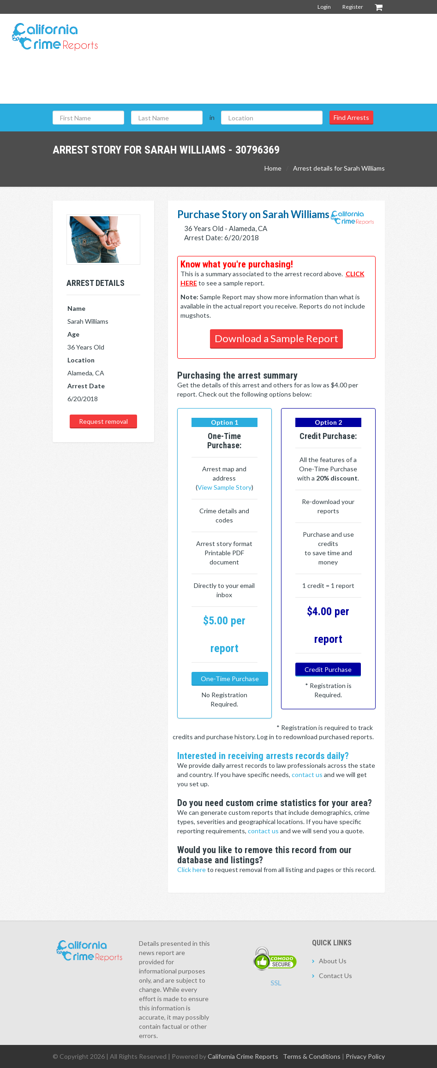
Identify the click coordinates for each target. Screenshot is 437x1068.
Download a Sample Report (276, 338)
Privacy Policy (365, 1056)
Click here (192, 869)
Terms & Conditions (312, 1056)
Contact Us (335, 975)
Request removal (103, 421)
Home (272, 168)
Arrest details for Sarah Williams (339, 168)
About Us (333, 961)
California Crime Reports (243, 1056)
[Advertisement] (262, 82)
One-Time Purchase (230, 678)
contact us (308, 774)
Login (324, 6)
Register (352, 6)
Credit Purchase (328, 669)
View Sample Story (224, 487)
